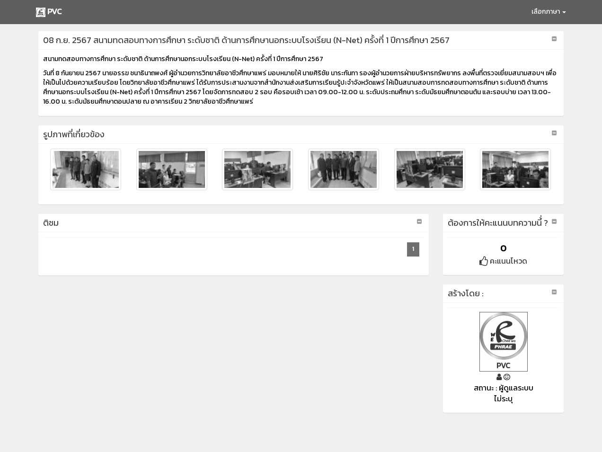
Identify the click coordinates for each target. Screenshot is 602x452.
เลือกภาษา (548, 12)
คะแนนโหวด (503, 260)
